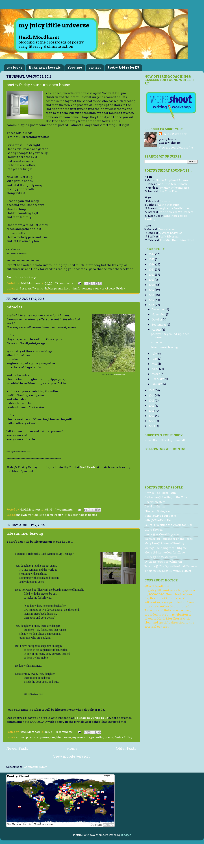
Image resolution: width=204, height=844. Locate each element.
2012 (151, 405)
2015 (151, 390)
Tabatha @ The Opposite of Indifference (170, 566)
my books (14, 67)
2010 (151, 415)
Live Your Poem (169, 191)
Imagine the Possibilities (173, 208)
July (154, 353)
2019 (151, 289)
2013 (151, 400)
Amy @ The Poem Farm (160, 492)
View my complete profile (176, 147)
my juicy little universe (174, 187)
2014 (151, 395)
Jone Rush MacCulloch (172, 184)
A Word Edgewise (170, 233)
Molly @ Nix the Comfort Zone (164, 552)
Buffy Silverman (169, 236)
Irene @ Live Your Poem (160, 515)
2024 (151, 264)
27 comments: (64, 283)
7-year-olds (39, 288)
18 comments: (64, 732)
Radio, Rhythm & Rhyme (172, 180)
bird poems (55, 288)
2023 (151, 269)
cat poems (42, 737)
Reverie (165, 201)
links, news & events (45, 67)
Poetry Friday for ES (123, 67)
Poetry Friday (116, 288)
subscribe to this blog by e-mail (164, 440)
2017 (151, 300)
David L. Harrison (155, 506)
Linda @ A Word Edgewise (161, 534)
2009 (152, 420)
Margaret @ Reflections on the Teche (168, 538)
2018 (151, 294)
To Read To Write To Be (91, 717)
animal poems (25, 737)
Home (72, 748)
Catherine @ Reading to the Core (165, 497)
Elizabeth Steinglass (157, 511)
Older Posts (126, 748)
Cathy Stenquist (168, 204)
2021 (151, 279)
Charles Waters (154, 502)
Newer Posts (17, 748)
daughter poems (60, 737)
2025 (151, 259)
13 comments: (64, 509)
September (159, 324)
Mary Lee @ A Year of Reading (164, 543)
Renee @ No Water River (160, 557)
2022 (151, 274)
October (157, 319)
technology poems (85, 514)
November (159, 314)
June (155, 358)
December (159, 309)
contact (95, 67)
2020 (151, 284)
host (67, 288)
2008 (152, 426)
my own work (97, 288)
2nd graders (23, 288)
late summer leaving (24, 533)
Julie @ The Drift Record (160, 520)
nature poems (44, 514)
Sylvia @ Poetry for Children (163, 561)
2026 (151, 254)
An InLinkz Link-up (21, 277)
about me (74, 67)
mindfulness (79, 288)
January (157, 384)
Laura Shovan (153, 529)
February (158, 379)
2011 (151, 410)
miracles (14, 307)
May (155, 363)
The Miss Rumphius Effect (177, 240)
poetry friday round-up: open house (38, 85)
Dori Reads (87, 467)
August (157, 329)
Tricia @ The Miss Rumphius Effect (167, 571)
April (155, 368)
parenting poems (102, 737)
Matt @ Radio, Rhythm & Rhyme (165, 548)
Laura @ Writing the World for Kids (168, 525)
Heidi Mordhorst (175, 134)
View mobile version (71, 756)
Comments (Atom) (36, 767)
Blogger (126, 835)
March (156, 374)
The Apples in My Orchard (176, 212)
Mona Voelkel (166, 229)
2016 (151, 305)
